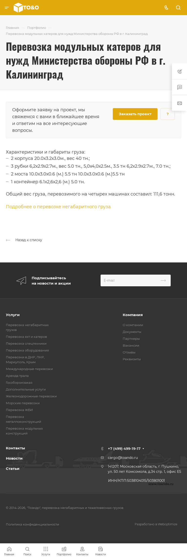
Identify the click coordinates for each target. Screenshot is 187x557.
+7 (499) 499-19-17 (124, 448)
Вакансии (131, 345)
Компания (133, 314)
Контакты (15, 448)
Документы (132, 332)
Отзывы (129, 352)
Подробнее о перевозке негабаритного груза (58, 206)
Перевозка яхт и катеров (26, 337)
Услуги (13, 314)
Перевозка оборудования (27, 350)
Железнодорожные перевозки (31, 396)
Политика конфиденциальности (32, 524)
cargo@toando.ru (123, 457)
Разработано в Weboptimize (156, 524)
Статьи (12, 468)
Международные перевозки (29, 369)
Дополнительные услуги (26, 389)
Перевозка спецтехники (26, 343)
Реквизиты (132, 359)
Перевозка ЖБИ (19, 410)
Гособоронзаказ (19, 382)
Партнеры (131, 338)
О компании (133, 325)
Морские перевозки (23, 403)
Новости (14, 458)
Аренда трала (17, 376)
